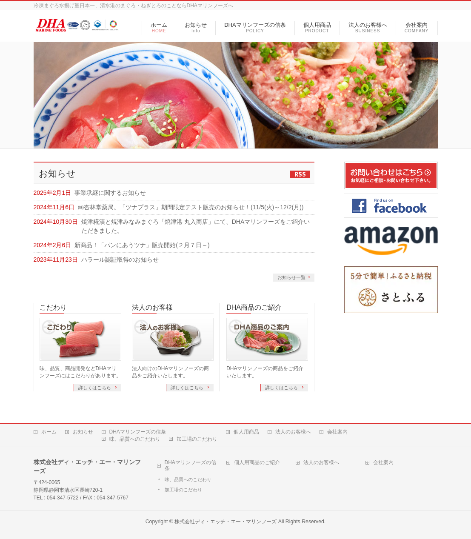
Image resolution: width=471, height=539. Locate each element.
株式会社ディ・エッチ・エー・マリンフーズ (225, 522)
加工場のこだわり (197, 439)
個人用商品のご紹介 (257, 462)
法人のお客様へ (293, 432)
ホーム (49, 432)
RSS (300, 174)
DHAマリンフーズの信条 (137, 432)
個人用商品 (246, 432)
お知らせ (83, 432)
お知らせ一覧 (291, 277)
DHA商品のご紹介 (254, 307)
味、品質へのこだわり (134, 439)
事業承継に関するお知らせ (110, 192)
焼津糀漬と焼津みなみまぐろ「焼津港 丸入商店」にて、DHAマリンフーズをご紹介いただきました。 (195, 226)
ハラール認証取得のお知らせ (120, 259)
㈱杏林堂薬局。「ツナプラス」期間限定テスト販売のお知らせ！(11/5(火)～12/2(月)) (190, 207)
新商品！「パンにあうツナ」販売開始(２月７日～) (141, 245)
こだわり (53, 307)
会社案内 (337, 432)
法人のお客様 (152, 307)
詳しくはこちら (95, 387)
